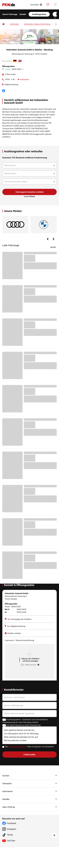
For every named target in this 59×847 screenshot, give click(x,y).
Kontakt (23, 14)
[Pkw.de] (3, 24)
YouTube (11, 840)
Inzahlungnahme (39, 14)
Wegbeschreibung (11, 84)
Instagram (11, 829)
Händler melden (13, 633)
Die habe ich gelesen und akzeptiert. (29, 746)
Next (53, 239)
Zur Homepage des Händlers (18, 619)
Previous (48, 239)
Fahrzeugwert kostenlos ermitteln (29, 192)
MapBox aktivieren (31, 665)
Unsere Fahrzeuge (9, 14)
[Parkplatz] (48, 4)
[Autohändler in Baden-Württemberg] (37, 24)
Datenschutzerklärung (17, 746)
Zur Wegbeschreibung (15, 626)
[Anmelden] (36, 5)
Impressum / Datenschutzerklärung (19, 640)
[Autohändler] (14, 24)
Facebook (11, 823)
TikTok (10, 835)
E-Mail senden (10, 74)
